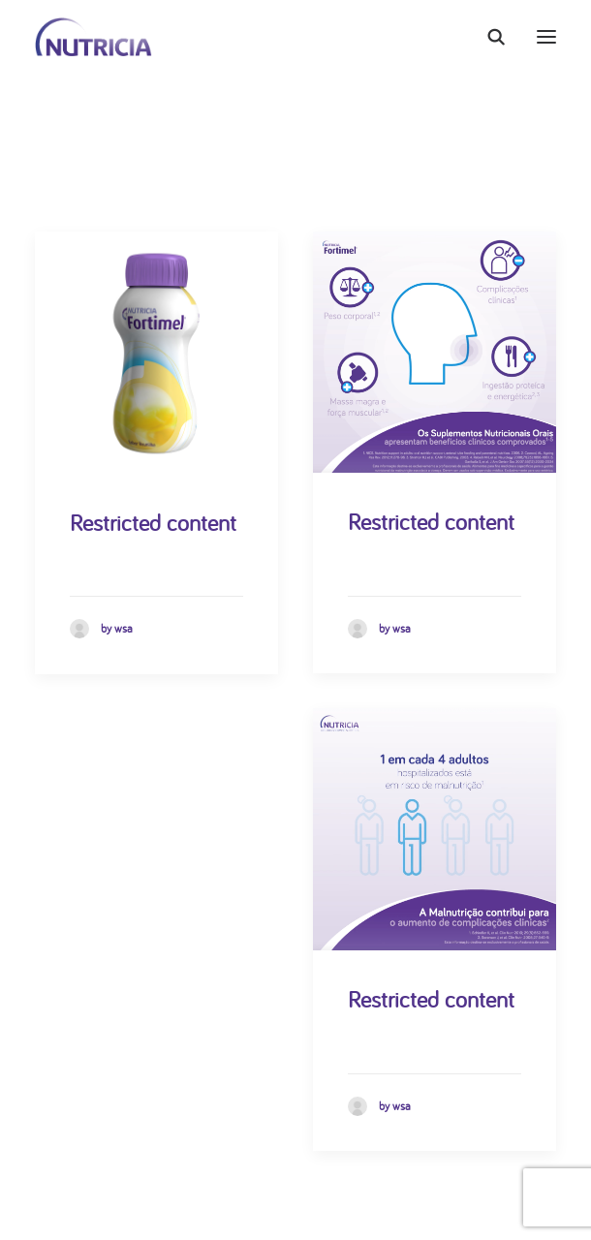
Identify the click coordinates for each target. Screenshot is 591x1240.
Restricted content (153, 522)
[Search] (487, 37)
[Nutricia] (93, 36)
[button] (546, 37)
